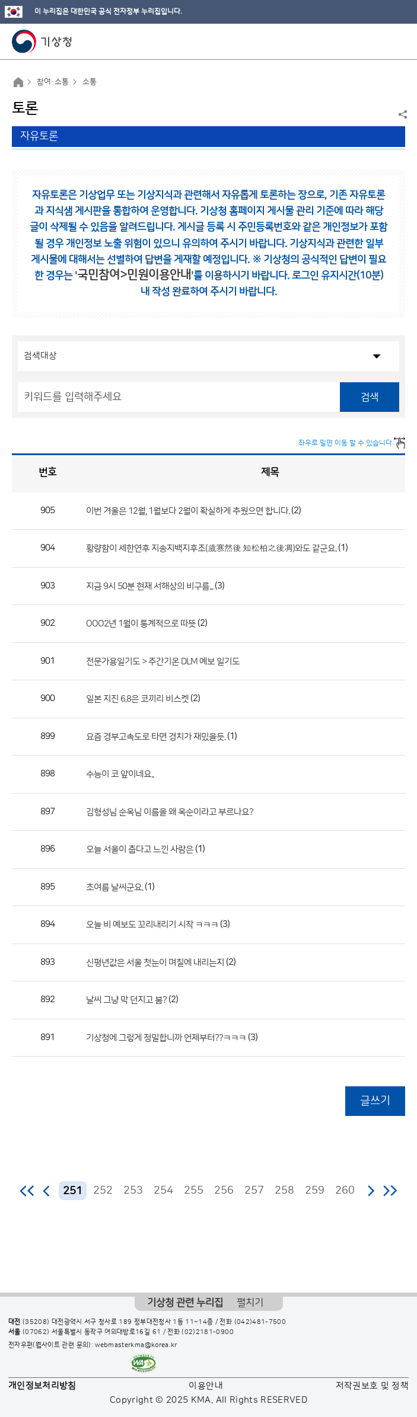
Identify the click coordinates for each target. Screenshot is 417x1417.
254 (163, 1191)
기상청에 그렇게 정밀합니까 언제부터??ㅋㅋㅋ (166, 1037)
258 (284, 1191)
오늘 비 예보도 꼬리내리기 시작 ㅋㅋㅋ (153, 925)
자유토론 (39, 136)
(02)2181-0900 (208, 1332)
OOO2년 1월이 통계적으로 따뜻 (141, 624)
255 (193, 1191)
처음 (27, 1190)
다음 (370, 1190)
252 (103, 1191)
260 (345, 1191)
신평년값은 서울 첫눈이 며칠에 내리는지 (155, 962)
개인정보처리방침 (42, 1386)
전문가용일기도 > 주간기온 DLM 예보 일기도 (163, 661)
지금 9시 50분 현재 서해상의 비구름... (149, 586)
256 (224, 1191)
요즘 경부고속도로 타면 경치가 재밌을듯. (155, 736)
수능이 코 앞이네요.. (120, 774)
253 (133, 1191)
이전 (46, 1190)
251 (72, 1191)
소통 (89, 82)
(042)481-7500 (260, 1322)
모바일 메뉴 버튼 (397, 41)
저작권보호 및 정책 (372, 1386)
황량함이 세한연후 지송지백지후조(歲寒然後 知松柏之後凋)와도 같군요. (211, 548)
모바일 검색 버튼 (379, 41)
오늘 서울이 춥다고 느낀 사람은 (139, 850)
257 (254, 1191)
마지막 (390, 1190)
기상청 (42, 41)
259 (314, 1191)
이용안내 (205, 1386)
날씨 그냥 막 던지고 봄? (126, 1000)
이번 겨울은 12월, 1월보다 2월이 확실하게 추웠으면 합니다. (187, 511)
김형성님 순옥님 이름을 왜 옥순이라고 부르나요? (169, 812)
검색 (369, 397)
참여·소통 (53, 82)
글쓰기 (375, 1101)
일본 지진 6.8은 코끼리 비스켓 (137, 699)
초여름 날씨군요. (114, 887)
